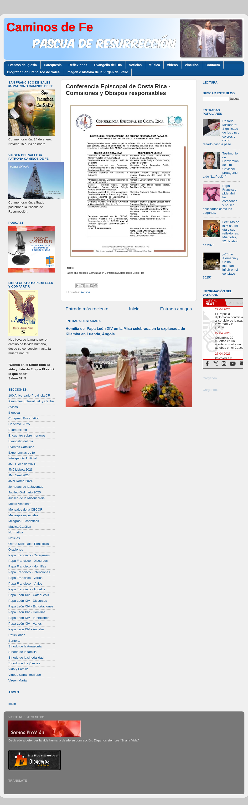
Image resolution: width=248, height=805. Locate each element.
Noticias (135, 65)
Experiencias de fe (21, 452)
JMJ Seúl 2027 (19, 475)
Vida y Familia (18, 669)
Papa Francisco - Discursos (28, 560)
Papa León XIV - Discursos (27, 600)
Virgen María (17, 680)
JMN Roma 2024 (20, 481)
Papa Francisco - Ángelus (26, 589)
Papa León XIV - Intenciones (28, 618)
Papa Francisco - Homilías (27, 566)
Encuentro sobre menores (26, 435)
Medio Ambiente (19, 504)
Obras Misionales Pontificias (28, 544)
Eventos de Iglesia (22, 65)
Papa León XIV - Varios (25, 623)
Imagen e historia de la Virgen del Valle (97, 72)
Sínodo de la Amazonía (25, 646)
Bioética (14, 412)
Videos (172, 65)
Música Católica (19, 526)
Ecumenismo (17, 430)
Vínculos (192, 65)
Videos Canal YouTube (24, 674)
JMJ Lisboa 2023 (20, 469)
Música (154, 65)
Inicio (134, 308)
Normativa (15, 532)
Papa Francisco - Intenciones (29, 572)
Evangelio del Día (108, 65)
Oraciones (15, 549)
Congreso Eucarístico (23, 418)
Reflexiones (77, 65)
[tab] (214, 302)
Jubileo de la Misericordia (26, 498)
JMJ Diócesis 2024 (21, 464)
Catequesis (53, 65)
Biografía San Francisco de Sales (33, 72)
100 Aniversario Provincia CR (29, 395)
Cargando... (211, 378)
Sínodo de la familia (22, 652)
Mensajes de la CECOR (25, 509)
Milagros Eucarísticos (23, 521)
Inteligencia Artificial (22, 458)
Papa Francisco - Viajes (25, 583)
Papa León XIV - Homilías (26, 612)
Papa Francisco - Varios (25, 578)
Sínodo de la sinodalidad (26, 657)
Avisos (85, 292)
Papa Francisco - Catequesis (29, 555)
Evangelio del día (20, 441)
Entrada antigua (176, 308)
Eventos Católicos (21, 447)
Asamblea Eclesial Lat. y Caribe (31, 401)
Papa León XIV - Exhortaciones (30, 606)
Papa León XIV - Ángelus (26, 629)
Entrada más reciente (87, 308)
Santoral (14, 640)
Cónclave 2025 (19, 424)
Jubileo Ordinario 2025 (24, 492)
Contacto (213, 65)
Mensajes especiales (23, 515)
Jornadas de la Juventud (25, 486)
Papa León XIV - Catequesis (28, 595)
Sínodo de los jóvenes (24, 663)
